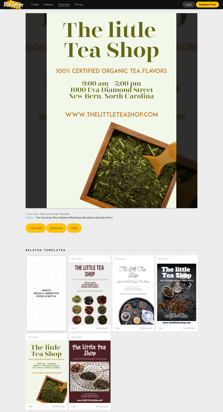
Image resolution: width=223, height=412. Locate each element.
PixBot (30, 217)
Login (188, 4)
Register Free (207, 4)
